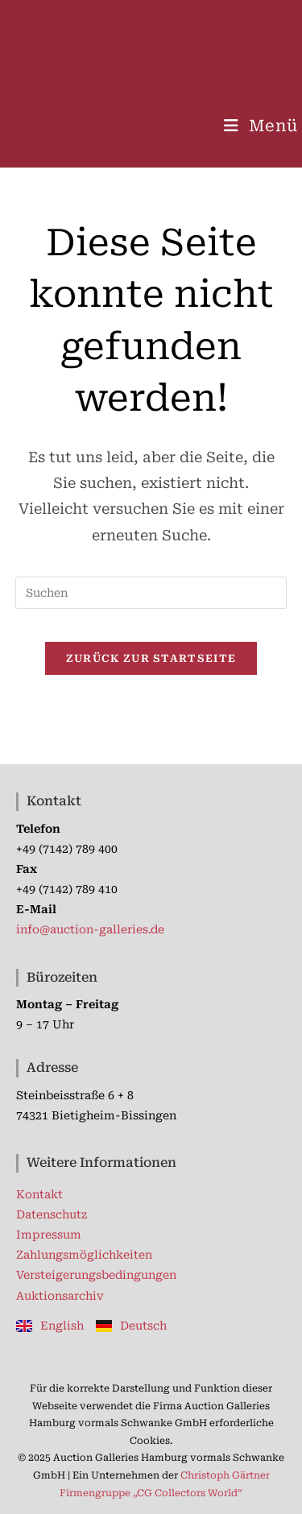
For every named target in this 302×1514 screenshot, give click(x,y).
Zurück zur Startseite (151, 658)
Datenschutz (51, 1214)
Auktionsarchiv (60, 1295)
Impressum (48, 1234)
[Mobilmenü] (261, 125)
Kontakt (39, 1194)
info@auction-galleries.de (90, 929)
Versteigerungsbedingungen (96, 1274)
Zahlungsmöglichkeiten (84, 1254)
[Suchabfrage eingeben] (151, 593)
